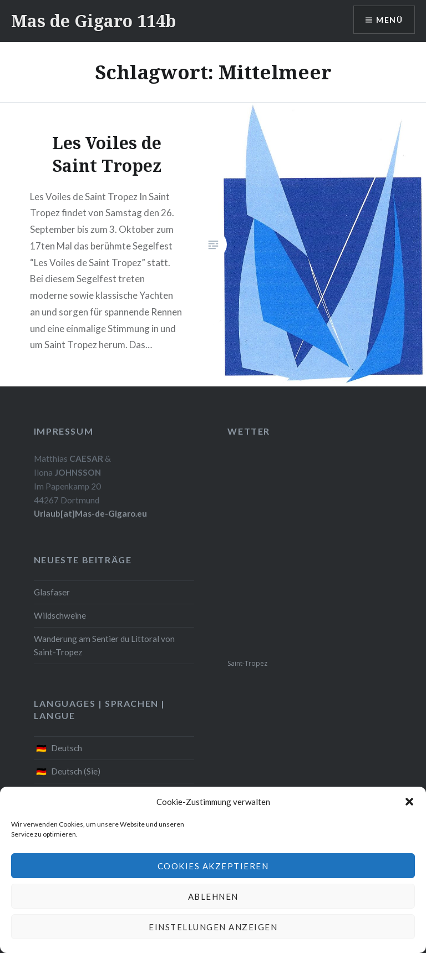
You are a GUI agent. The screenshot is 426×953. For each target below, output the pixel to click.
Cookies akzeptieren (213, 866)
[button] (409, 801)
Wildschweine (60, 615)
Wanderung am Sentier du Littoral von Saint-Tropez (104, 646)
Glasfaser (52, 592)
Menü (389, 19)
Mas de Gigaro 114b (93, 20)
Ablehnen (213, 896)
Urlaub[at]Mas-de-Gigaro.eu (90, 513)
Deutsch (66, 748)
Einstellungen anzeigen (213, 927)
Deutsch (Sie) (75, 771)
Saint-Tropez (247, 663)
